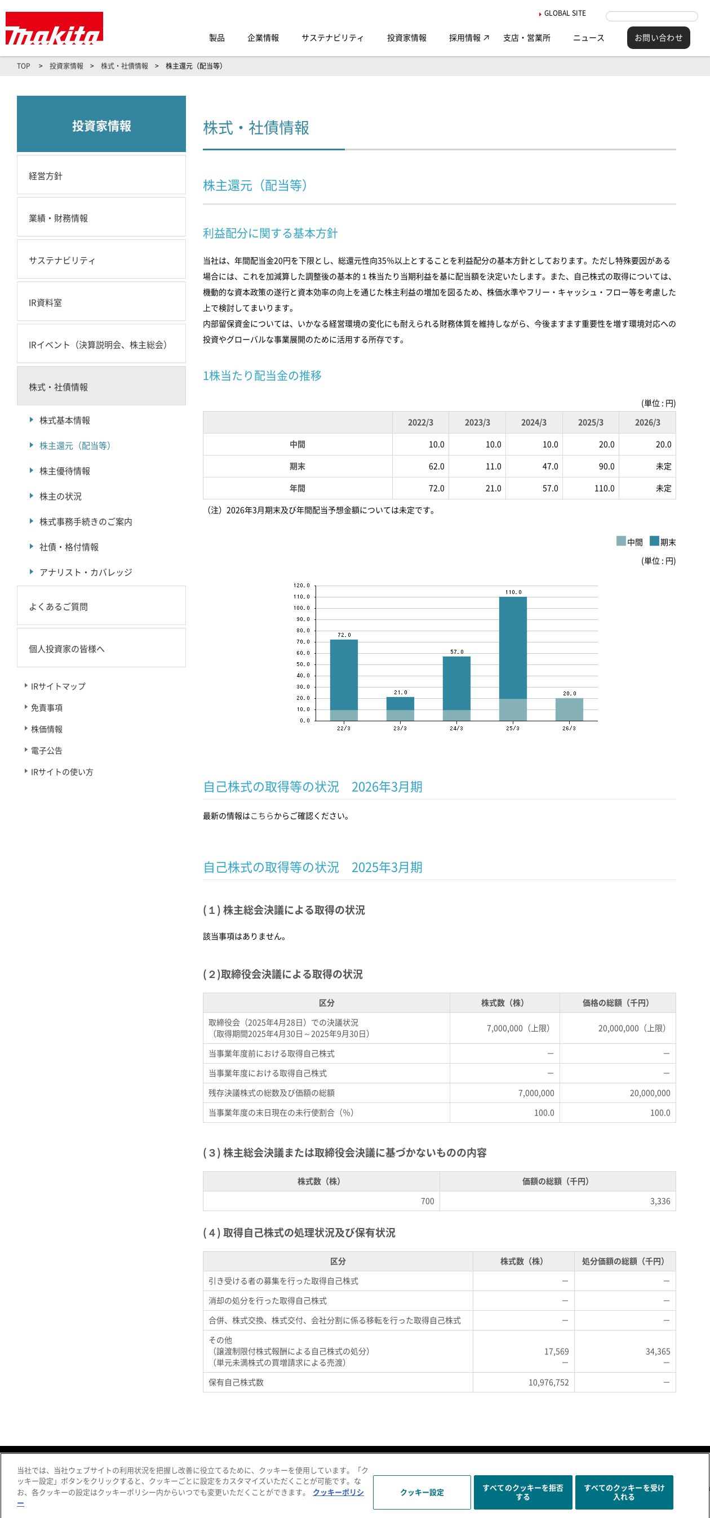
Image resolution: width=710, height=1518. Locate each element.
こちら (262, 816)
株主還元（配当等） (77, 445)
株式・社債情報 (124, 65)
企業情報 (263, 38)
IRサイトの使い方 (62, 772)
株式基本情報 (64, 420)
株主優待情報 (64, 471)
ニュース (589, 38)
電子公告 (47, 750)
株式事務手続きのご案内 (85, 521)
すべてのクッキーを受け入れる (624, 1498)
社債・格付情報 (69, 547)
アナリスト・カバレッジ (85, 572)
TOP (23, 65)
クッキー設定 (422, 1498)
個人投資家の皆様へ (67, 649)
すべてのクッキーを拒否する (522, 1498)
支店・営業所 (527, 38)
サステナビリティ (333, 38)
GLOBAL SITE (555, 13)
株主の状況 (60, 496)
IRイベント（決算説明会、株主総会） (100, 345)
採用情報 (465, 38)
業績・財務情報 (58, 218)
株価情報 (47, 729)
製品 (217, 38)
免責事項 (47, 708)
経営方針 (46, 176)
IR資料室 (45, 302)
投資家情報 (407, 38)
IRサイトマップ (58, 686)
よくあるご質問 (58, 606)
